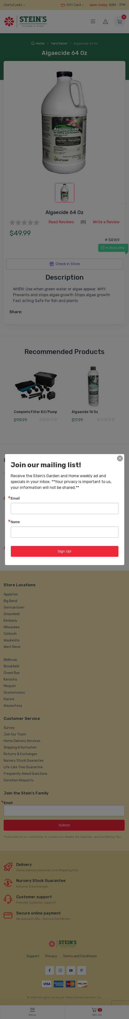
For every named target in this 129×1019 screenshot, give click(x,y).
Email (15, 498)
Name (15, 522)
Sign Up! (65, 551)
